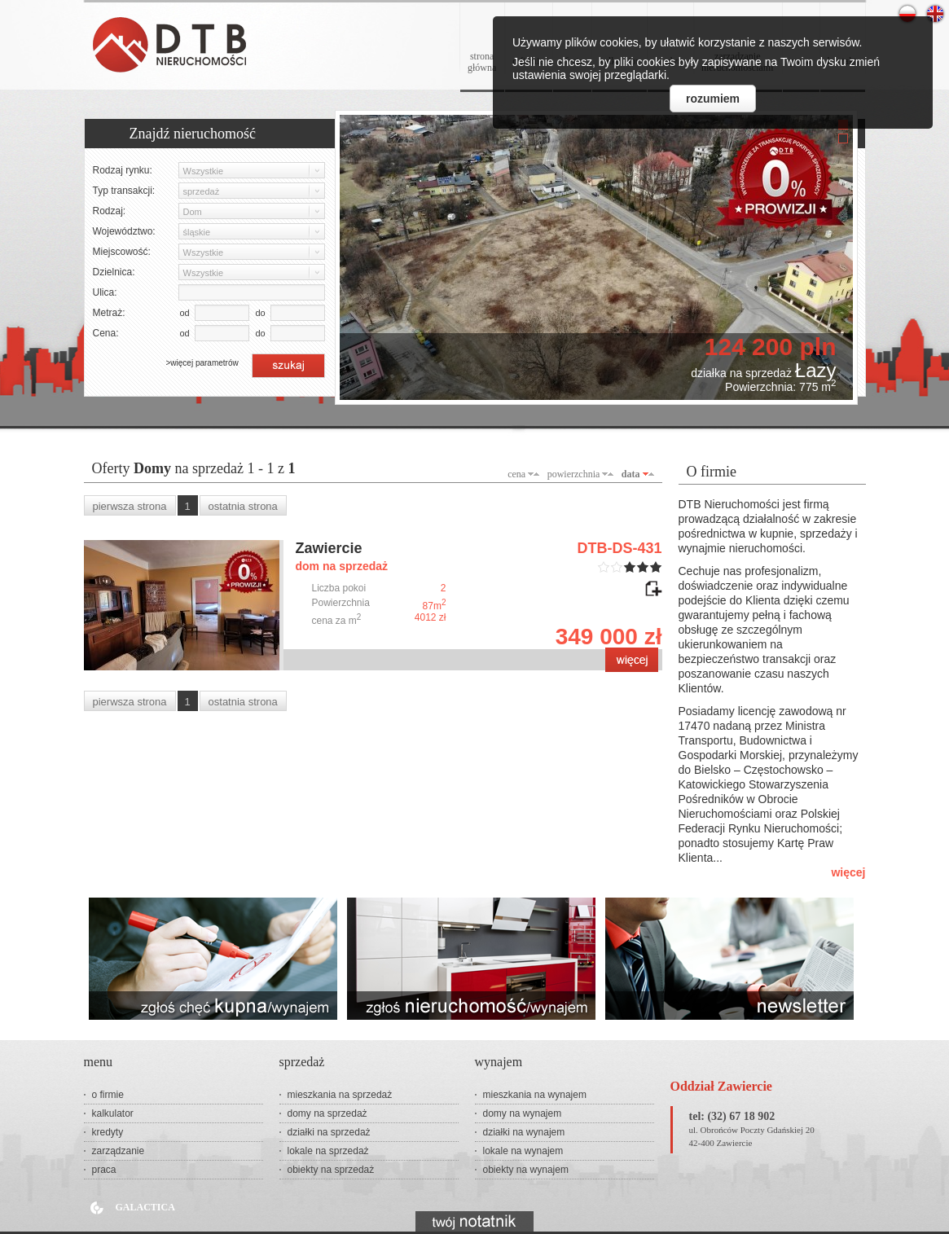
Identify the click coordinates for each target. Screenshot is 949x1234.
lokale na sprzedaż (328, 1151)
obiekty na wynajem (526, 1169)
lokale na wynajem (523, 1151)
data (631, 474)
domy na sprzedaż (327, 1113)
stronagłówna (482, 62)
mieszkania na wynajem (535, 1094)
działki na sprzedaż (329, 1132)
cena (516, 474)
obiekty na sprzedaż (331, 1169)
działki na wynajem (524, 1132)
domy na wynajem (522, 1113)
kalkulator (113, 1113)
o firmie (108, 1094)
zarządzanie (118, 1151)
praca (104, 1169)
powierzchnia (573, 474)
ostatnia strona (243, 506)
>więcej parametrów (202, 362)
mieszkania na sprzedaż (340, 1094)
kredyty (108, 1132)
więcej (848, 872)
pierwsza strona (130, 506)
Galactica (145, 1207)
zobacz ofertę (631, 660)
